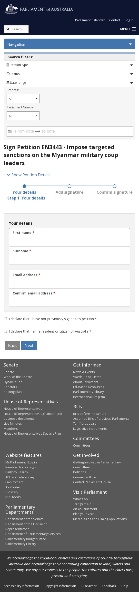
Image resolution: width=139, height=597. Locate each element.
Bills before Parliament (89, 413)
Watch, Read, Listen (87, 377)
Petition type (17, 65)
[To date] (51, 131)
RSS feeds (13, 497)
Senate (9, 372)
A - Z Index (13, 487)
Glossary (11, 492)
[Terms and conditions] (5, 331)
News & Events (84, 372)
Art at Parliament (85, 509)
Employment (14, 482)
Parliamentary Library (88, 391)
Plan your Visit (83, 514)
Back (12, 345)
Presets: (13, 90)
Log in (129, 20)
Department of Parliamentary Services (33, 534)
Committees (82, 445)
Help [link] (124, 586)
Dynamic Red (13, 382)
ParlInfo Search (16, 472)
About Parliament (85, 382)
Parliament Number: (21, 107)
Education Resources (88, 387)
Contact (114, 20)
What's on (80, 499)
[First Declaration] (5, 318)
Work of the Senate (18, 377)
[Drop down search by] (131, 65)
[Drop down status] (131, 73)
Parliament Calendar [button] (90, 20)
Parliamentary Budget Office (25, 539)
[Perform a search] (7, 28)
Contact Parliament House (92, 482)
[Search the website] (16, 29)
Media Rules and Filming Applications (100, 519)
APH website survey (19, 477)
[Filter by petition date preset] (23, 98)
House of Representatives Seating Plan (32, 433)
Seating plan (13, 391)
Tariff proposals (84, 423)
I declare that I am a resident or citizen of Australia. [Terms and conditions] (50, 331)
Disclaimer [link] (89, 586)
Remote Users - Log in (21, 467)
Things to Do (82, 504)
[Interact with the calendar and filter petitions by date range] (10, 131)
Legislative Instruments (90, 428)
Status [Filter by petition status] (13, 74)
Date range (16, 82)
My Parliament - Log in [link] (21, 462)
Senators (10, 387)
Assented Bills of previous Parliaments (101, 418)
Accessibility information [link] (21, 586)
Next (29, 345)
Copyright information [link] (60, 586)
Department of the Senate (24, 519)
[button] (128, 29)
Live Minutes (13, 423)
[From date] (24, 131)
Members (11, 428)
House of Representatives (23, 408)
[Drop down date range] (131, 82)
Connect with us (85, 477)
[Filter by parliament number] (23, 115)
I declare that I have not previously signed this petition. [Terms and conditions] (53, 318)
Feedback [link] (109, 586)
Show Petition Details (28, 175)
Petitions (79, 472)
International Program (89, 397)
